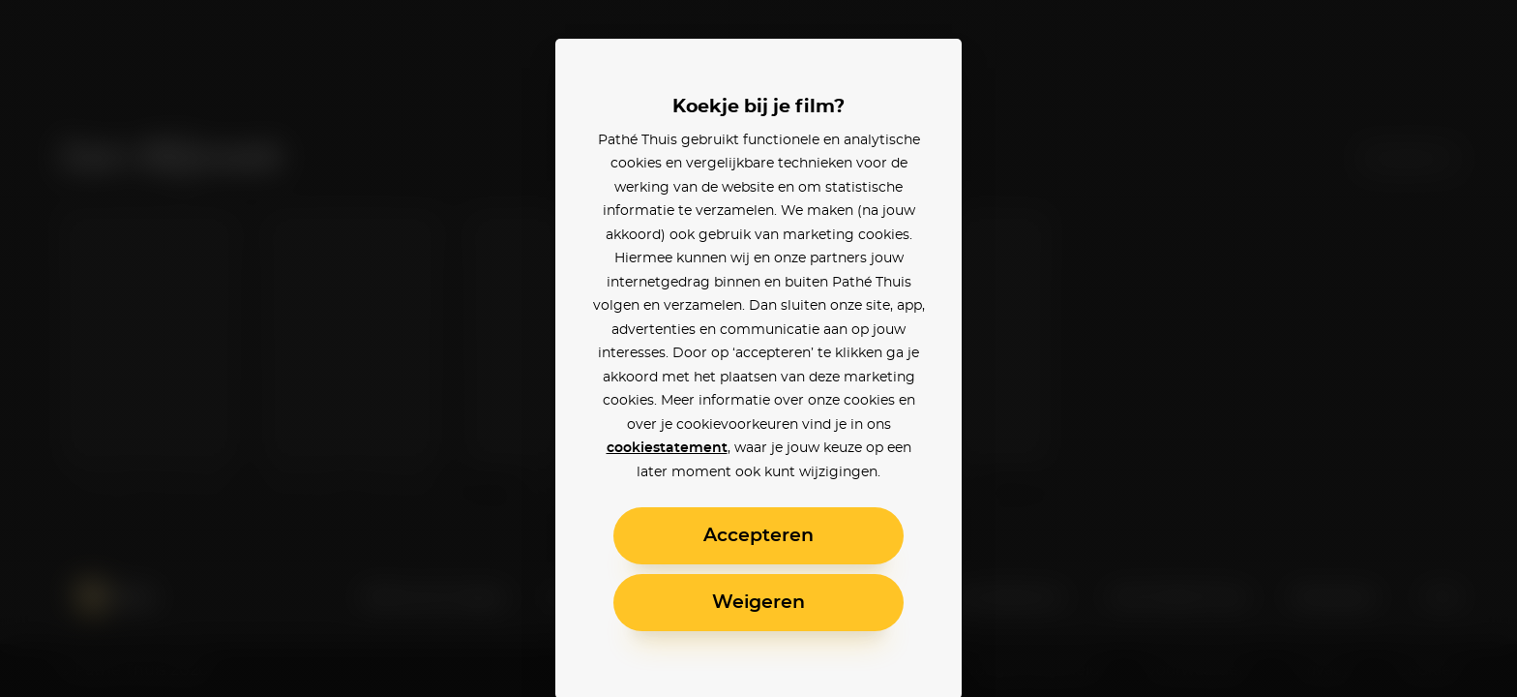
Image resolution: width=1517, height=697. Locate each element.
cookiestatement (667, 448)
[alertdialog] (758, 348)
